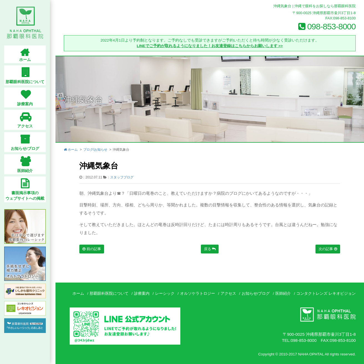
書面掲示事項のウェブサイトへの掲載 (27, 196)
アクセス (228, 293)
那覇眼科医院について (109, 293)
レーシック (165, 293)
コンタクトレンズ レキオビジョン (326, 293)
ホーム (71, 150)
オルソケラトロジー (197, 293)
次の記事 (327, 249)
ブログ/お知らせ (95, 150)
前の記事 (91, 249)
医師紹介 (283, 293)
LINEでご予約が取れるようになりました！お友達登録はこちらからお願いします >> (210, 46)
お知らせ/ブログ (256, 293)
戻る (210, 249)
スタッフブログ (121, 177)
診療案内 (142, 293)
